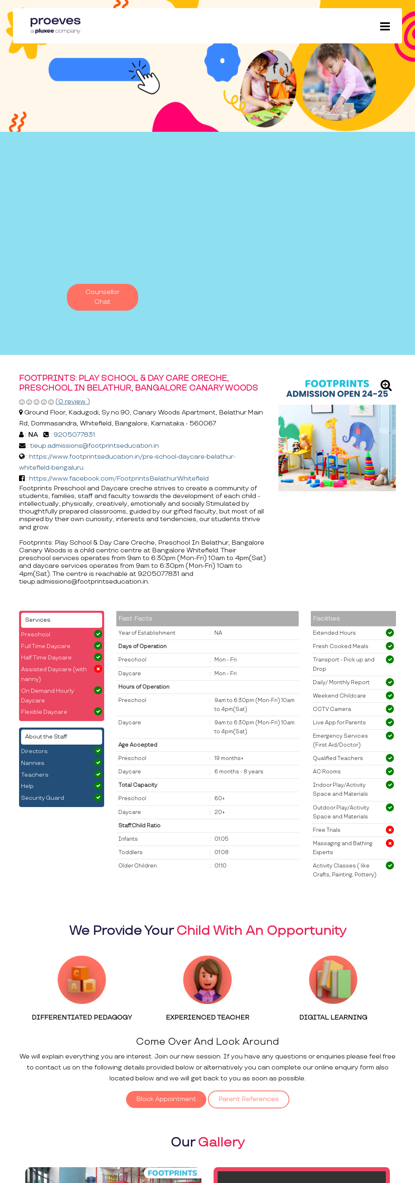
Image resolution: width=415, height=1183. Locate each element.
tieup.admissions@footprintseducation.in (94, 446)
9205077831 (74, 435)
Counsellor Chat (103, 297)
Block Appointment (166, 1099)
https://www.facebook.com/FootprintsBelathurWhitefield (119, 479)
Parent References (248, 1099)
